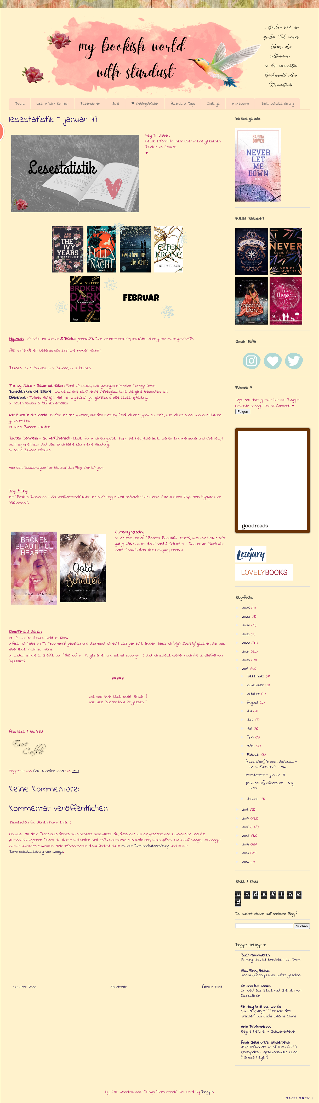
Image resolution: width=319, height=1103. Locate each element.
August (253, 702)
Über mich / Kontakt (53, 104)
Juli (250, 711)
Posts (20, 104)
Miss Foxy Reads (255, 971)
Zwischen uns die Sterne (30, 391)
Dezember (256, 676)
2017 (246, 818)
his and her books (255, 986)
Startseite (119, 987)
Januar (253, 799)
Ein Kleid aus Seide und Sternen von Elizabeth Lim (271, 993)
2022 (247, 643)
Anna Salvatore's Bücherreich (265, 1042)
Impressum (240, 104)
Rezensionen (90, 104)
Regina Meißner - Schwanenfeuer (268, 1031)
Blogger (207, 1092)
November (256, 685)
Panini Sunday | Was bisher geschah (270, 975)
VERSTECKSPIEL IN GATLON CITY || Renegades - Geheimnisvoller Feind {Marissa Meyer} (269, 1052)
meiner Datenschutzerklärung (145, 846)
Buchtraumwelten (255, 955)
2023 (246, 634)
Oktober (254, 694)
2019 (246, 669)
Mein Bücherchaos (256, 1027)
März (251, 746)
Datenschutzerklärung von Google (36, 852)
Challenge (213, 104)
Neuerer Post (24, 987)
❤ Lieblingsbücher (145, 104)
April (251, 737)
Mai (250, 729)
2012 (246, 862)
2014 (246, 844)
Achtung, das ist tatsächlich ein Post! (270, 960)
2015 (246, 836)
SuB (115, 104)
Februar (254, 754)
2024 (246, 625)
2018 (246, 809)
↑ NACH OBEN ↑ (298, 1098)
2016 (246, 827)
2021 (246, 651)
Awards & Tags (183, 104)
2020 (246, 660)
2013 (246, 853)
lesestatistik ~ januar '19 (265, 775)
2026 (246, 608)
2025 (247, 617)
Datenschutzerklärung (277, 104)
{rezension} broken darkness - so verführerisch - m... (271, 764)
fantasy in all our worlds (261, 1007)
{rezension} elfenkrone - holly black (270, 785)
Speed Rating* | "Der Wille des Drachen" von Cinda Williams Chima (268, 1013)
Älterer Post (212, 987)
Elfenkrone (17, 397)
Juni (251, 720)
